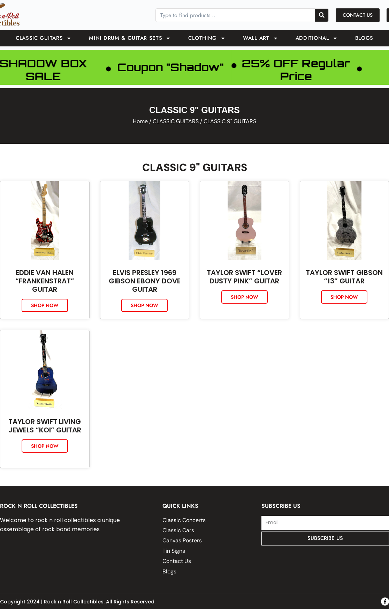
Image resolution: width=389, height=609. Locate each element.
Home (140, 121)
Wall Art (260, 38)
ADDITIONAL (317, 38)
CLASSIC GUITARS (44, 38)
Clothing (207, 38)
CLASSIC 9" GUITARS (194, 167)
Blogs (364, 38)
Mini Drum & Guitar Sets (130, 38)
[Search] (321, 15)
